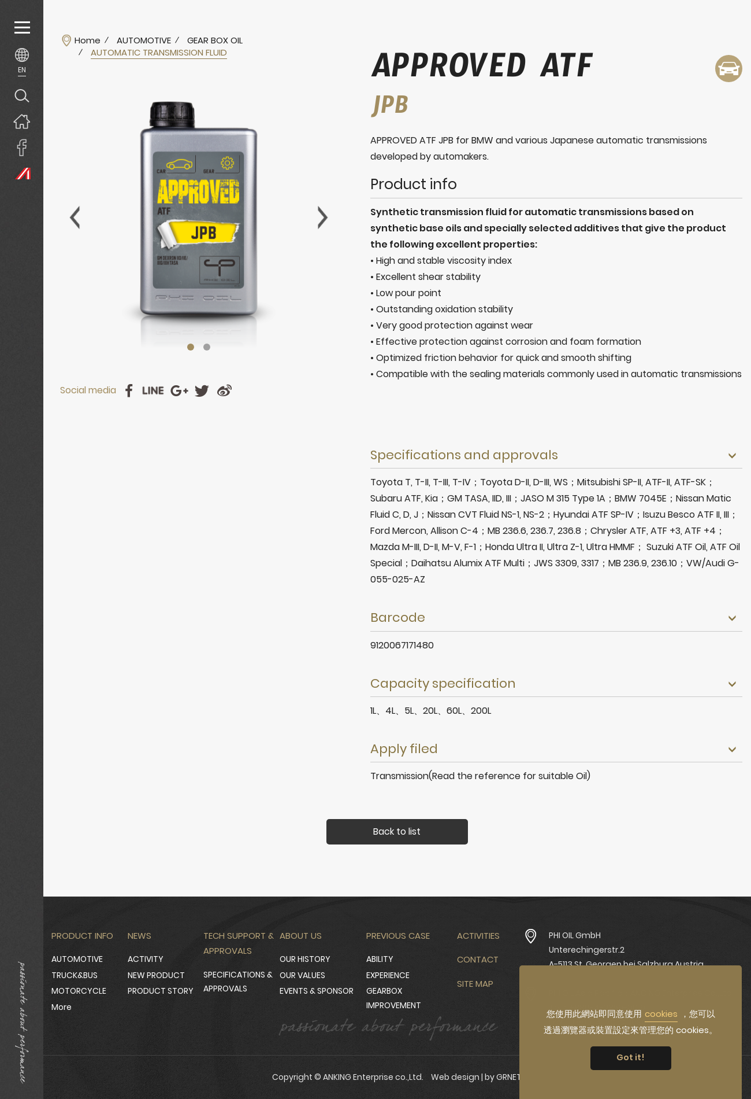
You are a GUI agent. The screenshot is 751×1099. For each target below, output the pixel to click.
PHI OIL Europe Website (21, 173)
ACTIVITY (145, 959)
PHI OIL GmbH (575, 935)
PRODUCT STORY (161, 991)
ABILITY (379, 959)
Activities (478, 936)
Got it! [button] (630, 1057)
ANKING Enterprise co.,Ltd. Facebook (21, 147)
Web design (455, 1077)
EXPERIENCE (388, 975)
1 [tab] (190, 347)
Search (21, 95)
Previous (74, 217)
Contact (478, 959)
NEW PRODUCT (156, 975)
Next (322, 217)
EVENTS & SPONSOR (317, 991)
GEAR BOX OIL (215, 40)
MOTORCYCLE (78, 991)
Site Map (475, 984)
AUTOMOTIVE (144, 40)
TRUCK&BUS (74, 975)
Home (88, 40)
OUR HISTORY (305, 959)
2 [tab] (206, 347)
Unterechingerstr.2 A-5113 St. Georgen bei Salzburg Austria (626, 957)
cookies (661, 1014)
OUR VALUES (302, 975)
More (61, 1007)
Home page (21, 121)
